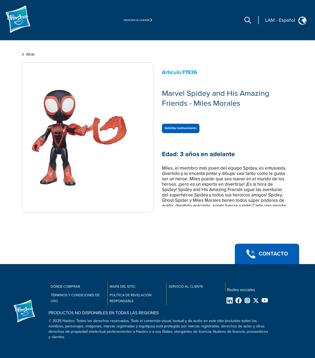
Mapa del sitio (122, 286)
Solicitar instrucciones (181, 128)
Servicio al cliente (186, 286)
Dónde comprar (65, 286)
